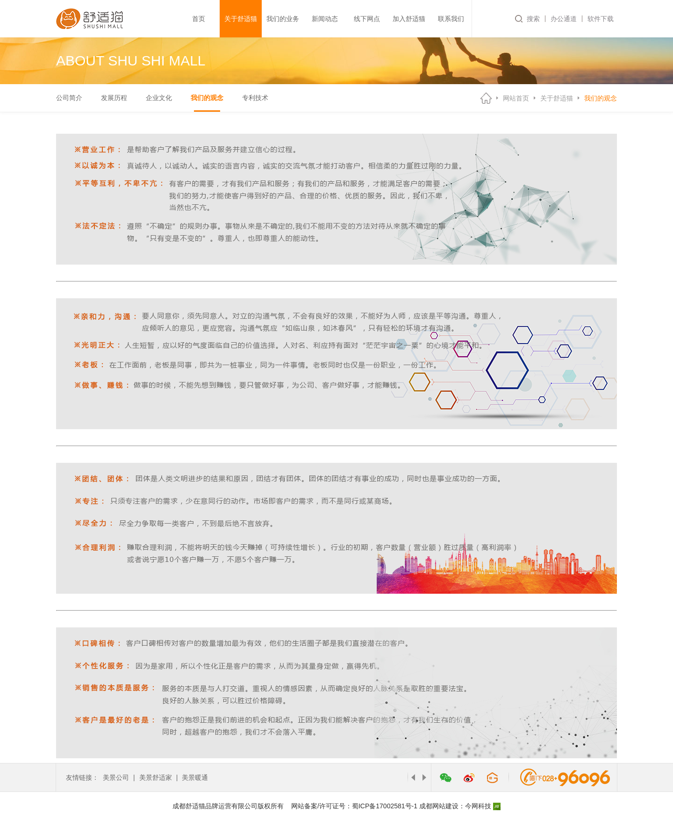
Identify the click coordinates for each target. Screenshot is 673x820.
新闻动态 (325, 18)
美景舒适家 (155, 777)
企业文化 (159, 97)
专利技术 (255, 97)
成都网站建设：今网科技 (460, 806)
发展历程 (114, 97)
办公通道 (564, 18)
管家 (492, 777)
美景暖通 (195, 777)
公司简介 (69, 97)
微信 (445, 777)
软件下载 (600, 18)
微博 (468, 777)
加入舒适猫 (409, 18)
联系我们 (451, 18)
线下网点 (367, 18)
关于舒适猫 (240, 18)
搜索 (533, 18)
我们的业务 (282, 18)
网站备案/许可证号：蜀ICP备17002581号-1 (354, 806)
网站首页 (516, 98)
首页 (198, 18)
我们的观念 (207, 97)
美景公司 (116, 777)
